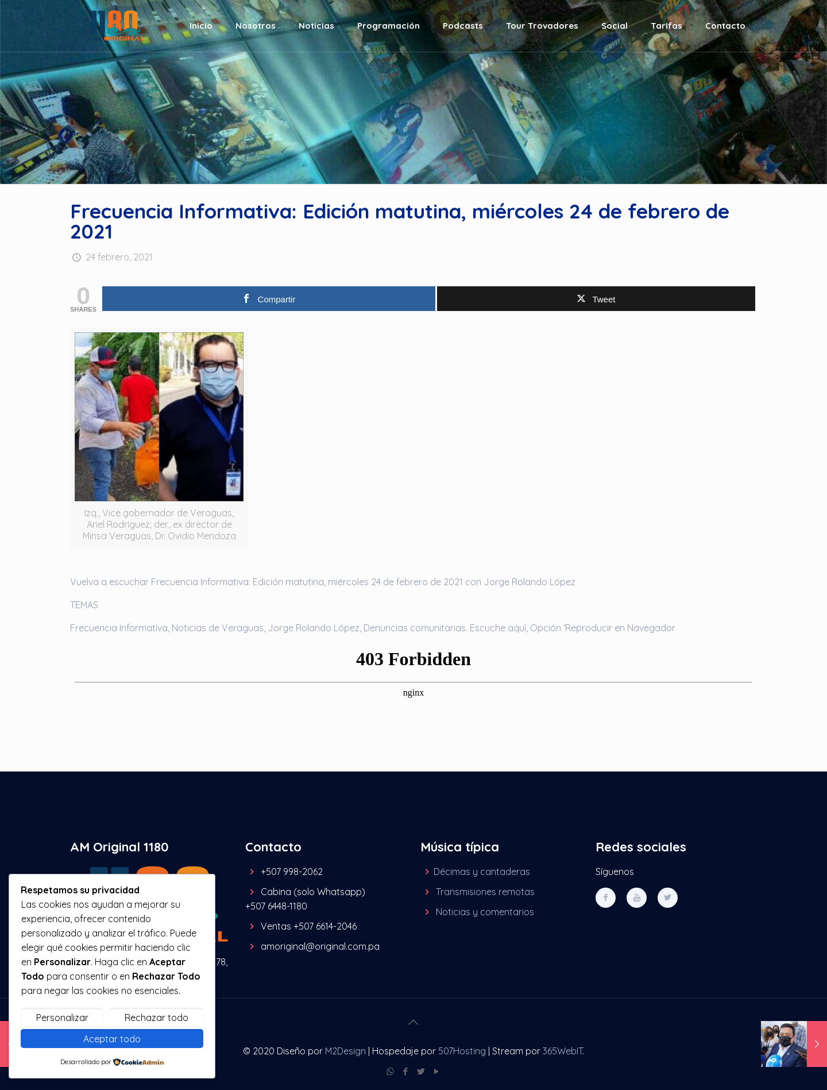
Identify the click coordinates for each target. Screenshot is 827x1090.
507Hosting (462, 1051)
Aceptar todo (112, 1039)
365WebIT (562, 1051)
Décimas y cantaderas (482, 871)
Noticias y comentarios (485, 912)
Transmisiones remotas (485, 891)
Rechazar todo (156, 1017)
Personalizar (62, 1017)
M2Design (345, 1051)
